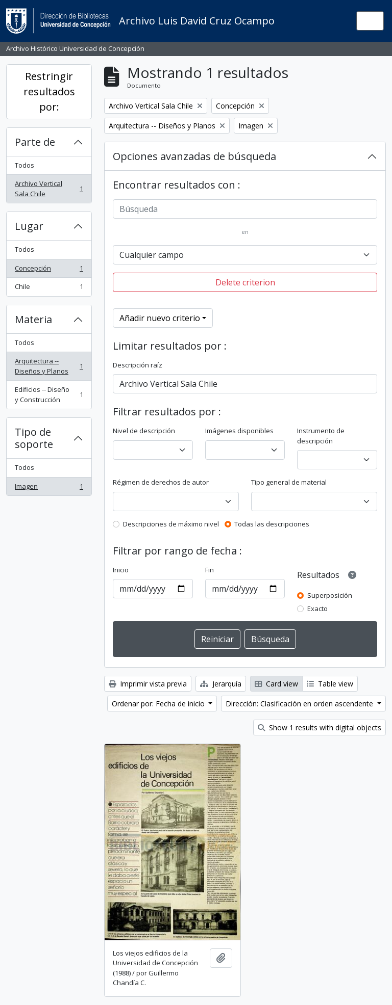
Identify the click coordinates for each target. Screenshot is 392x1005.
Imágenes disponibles (239, 430)
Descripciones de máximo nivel (171, 523)
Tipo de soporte (34, 438)
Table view (330, 684)
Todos (24, 165)
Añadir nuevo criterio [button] (159, 318)
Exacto (317, 608)
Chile (48, 289)
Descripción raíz (137, 364)
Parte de (35, 142)
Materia (33, 319)
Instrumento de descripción (321, 435)
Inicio (121, 569)
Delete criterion (245, 282)
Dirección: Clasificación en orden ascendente (300, 703)
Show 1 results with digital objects (319, 727)
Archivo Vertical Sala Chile (48, 188)
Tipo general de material (289, 482)
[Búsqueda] (245, 209)
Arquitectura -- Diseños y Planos (48, 366)
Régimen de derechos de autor (161, 482)
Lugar (29, 226)
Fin (209, 569)
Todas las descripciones (271, 523)
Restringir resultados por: (49, 91)
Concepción (48, 270)
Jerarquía (220, 684)
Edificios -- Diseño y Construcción (48, 394)
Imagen (48, 488)
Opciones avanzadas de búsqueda (194, 156)
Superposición (329, 595)
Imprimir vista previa (148, 684)
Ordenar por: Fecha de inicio (159, 703)
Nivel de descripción (144, 430)
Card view (276, 684)
